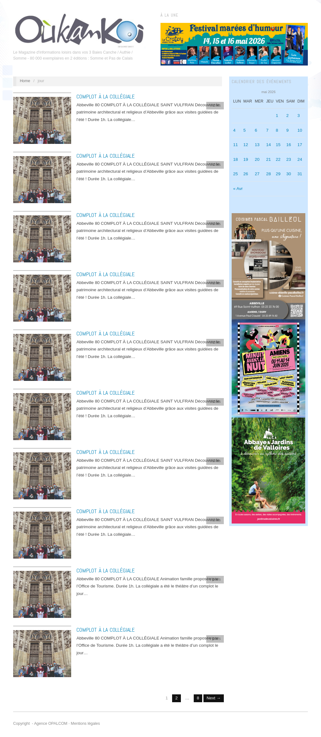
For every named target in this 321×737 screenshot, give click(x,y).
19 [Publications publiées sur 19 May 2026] (245, 159)
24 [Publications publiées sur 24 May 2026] (299, 159)
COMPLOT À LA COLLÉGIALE (105, 96)
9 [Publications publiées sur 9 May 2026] (287, 130)
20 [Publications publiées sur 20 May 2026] (257, 159)
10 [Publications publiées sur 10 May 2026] (299, 130)
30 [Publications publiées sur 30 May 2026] (288, 173)
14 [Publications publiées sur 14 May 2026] (268, 144)
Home (25, 81)
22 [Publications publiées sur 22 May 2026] (278, 159)
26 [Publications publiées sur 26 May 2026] (245, 173)
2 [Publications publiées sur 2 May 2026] (287, 115)
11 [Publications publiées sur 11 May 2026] (235, 144)
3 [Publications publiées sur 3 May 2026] (298, 115)
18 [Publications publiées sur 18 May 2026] (235, 159)
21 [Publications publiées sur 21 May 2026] (268, 159)
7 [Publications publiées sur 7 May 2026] (267, 130)
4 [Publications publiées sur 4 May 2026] (234, 130)
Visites (215, 105)
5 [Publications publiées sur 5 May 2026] (244, 130)
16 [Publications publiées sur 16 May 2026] (288, 144)
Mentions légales (85, 723)
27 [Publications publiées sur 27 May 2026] (257, 173)
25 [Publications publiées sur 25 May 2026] (235, 173)
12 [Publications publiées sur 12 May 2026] (245, 144)
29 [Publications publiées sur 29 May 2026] (278, 173)
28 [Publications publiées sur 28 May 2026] (268, 173)
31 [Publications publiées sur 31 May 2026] (299, 173)
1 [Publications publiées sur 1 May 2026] (277, 115)
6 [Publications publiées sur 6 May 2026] (256, 130)
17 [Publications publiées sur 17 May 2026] (299, 144)
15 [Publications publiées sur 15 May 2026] (278, 144)
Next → (214, 698)
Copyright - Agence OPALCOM (40, 723)
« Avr (238, 188)
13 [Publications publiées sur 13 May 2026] (257, 144)
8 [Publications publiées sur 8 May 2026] (277, 130)
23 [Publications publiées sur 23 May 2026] (288, 159)
